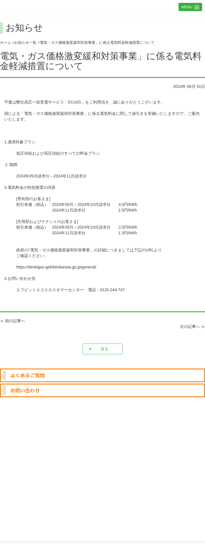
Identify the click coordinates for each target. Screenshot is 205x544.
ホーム (5, 43)
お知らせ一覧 (25, 43)
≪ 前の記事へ (12, 320)
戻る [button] (98, 349)
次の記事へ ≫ (192, 326)
